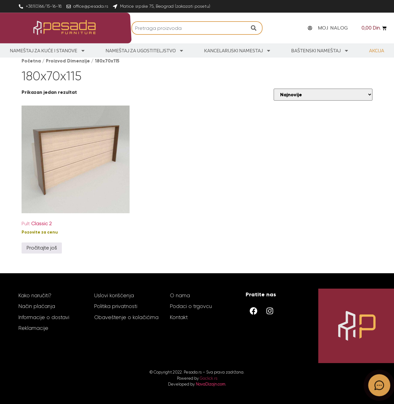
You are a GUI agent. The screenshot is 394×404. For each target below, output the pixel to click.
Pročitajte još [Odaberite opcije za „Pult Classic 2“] (41, 248)
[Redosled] (323, 95)
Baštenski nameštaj (320, 50)
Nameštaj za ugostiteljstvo (145, 50)
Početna (31, 61)
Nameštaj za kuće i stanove (48, 50)
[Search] (255, 28)
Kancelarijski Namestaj (237, 50)
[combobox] (189, 28)
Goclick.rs (208, 378)
